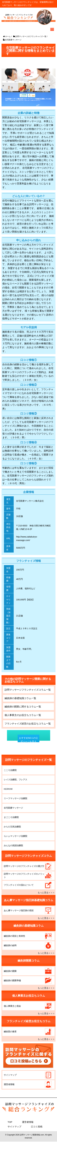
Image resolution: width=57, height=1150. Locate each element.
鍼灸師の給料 (10, 945)
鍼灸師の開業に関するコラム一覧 (23, 706)
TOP (10, 1122)
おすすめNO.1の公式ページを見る (28, 740)
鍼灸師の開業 (10, 971)
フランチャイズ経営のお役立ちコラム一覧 (28, 723)
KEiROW (8, 789)
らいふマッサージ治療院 (15, 836)
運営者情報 (9, 1084)
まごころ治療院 (11, 817)
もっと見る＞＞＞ (46, 892)
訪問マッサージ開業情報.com (32, 1135)
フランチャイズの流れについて (19, 885)
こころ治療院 (10, 770)
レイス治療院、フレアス (15, 779)
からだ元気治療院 (12, 826)
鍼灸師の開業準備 (12, 980)
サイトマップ (10, 1075)
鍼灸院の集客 (10, 1031)
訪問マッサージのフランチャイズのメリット (24, 875)
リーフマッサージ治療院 (15, 798)
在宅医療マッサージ (13, 808)
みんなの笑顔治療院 (13, 845)
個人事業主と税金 (12, 1006)
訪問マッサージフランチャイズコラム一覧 (28, 689)
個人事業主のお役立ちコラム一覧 (23, 715)
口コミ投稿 (36, 1126)
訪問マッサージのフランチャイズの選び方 (24, 866)
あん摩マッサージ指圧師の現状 (19, 910)
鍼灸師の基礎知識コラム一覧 (20, 698)
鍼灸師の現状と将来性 (14, 936)
